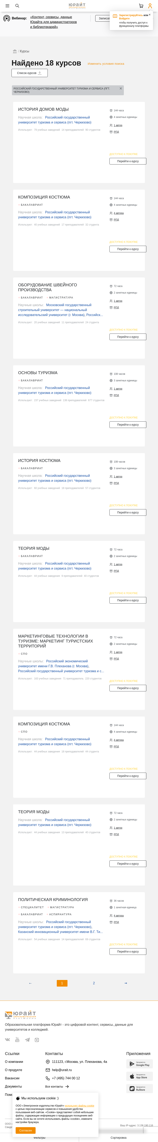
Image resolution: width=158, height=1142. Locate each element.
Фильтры (39, 1137)
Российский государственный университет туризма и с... (61, 671)
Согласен (25, 1130)
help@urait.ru (62, 1070)
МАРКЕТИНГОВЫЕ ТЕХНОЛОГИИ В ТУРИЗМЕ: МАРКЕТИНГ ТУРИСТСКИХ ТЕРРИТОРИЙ (55, 641)
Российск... (94, 315)
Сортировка (119, 1137)
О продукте (13, 1070)
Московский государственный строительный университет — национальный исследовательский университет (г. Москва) (54, 310)
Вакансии (12, 1078)
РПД (116, 131)
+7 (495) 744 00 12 (66, 1078)
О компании (14, 1061)
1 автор (118, 125)
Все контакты (57, 1086)
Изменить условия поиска (106, 63)
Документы (13, 1086)
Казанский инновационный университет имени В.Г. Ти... (60, 932)
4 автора (119, 213)
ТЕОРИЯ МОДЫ (33, 548)
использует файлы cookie (79, 1105)
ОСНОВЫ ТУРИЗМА (37, 372)
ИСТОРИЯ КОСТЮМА (39, 460)
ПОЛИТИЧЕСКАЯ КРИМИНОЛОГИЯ (53, 899)
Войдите (124, 18)
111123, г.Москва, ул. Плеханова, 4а (79, 1061)
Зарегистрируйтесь (131, 15)
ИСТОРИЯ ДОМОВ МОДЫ (43, 109)
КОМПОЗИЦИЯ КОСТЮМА (44, 197)
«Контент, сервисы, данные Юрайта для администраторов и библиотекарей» (53, 22)
